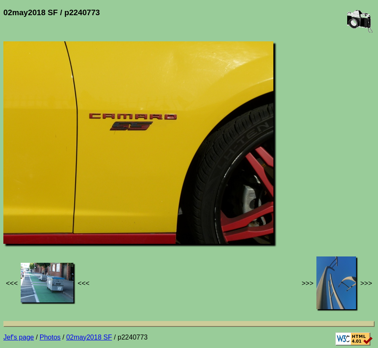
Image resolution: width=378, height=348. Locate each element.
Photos (50, 337)
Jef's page (18, 337)
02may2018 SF (89, 337)
